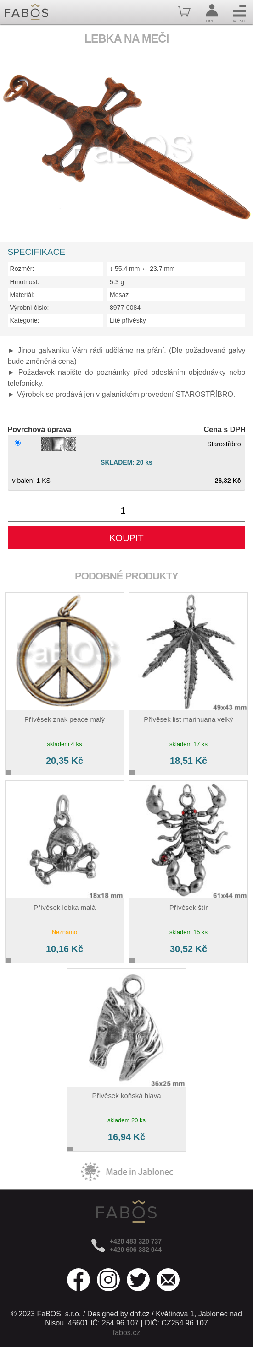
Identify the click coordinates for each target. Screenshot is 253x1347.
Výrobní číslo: (29, 307)
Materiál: (22, 294)
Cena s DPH (225, 429)
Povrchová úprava (40, 429)
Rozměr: (22, 268)
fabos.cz (127, 1332)
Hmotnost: (24, 282)
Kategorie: (24, 320)
